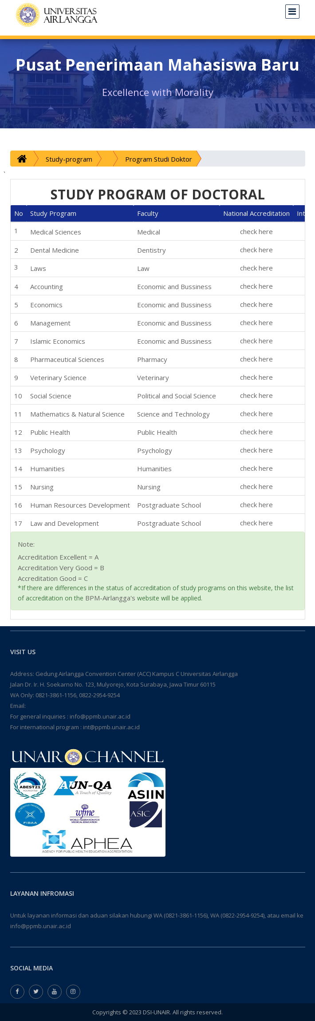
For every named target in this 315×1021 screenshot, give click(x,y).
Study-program (69, 159)
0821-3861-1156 (55, 695)
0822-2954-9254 (99, 695)
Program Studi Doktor (158, 159)
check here (256, 231)
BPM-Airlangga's (110, 597)
